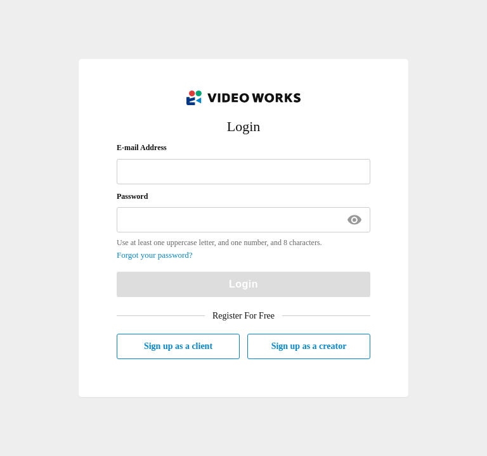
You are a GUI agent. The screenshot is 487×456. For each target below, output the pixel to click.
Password (132, 196)
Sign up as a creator (309, 346)
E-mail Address (142, 147)
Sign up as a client (178, 346)
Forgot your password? (155, 255)
